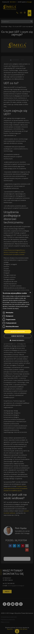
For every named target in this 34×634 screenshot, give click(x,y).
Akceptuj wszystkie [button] (18, 331)
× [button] (30, 292)
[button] (17, 340)
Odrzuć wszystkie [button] (17, 336)
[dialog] (17, 317)
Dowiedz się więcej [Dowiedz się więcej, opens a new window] (12, 308)
